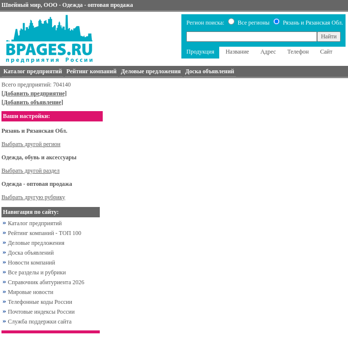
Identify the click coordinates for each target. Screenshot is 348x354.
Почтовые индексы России (41, 311)
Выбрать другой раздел (30, 170)
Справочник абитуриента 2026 (46, 282)
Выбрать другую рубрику (33, 197)
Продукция (200, 51)
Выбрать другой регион (30, 144)
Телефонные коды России (40, 301)
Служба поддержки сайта (40, 321)
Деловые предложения (36, 242)
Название (237, 51)
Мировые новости (30, 292)
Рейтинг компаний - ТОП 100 (44, 233)
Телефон (298, 51)
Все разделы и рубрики (37, 272)
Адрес (268, 51)
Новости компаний (31, 262)
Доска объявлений (31, 252)
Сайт (326, 51)
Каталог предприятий (35, 223)
